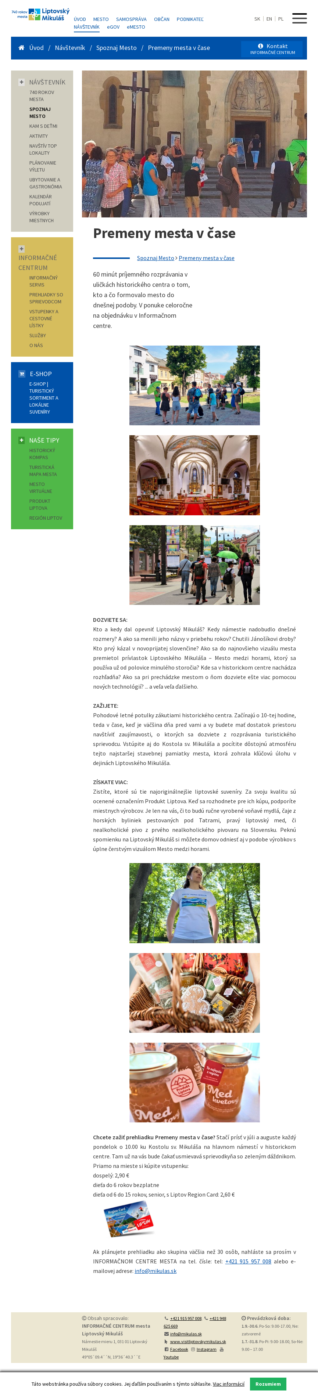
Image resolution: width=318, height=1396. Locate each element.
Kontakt (272, 48)
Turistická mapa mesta (43, 470)
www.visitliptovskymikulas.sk (198, 1341)
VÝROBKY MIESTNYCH (41, 217)
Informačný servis (43, 281)
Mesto (101, 19)
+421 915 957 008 (248, 1261)
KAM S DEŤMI (43, 126)
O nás (36, 345)
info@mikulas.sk (155, 1270)
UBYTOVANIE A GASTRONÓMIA (45, 183)
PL (280, 18)
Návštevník (87, 27)
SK (257, 18)
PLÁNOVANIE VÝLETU (42, 166)
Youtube (171, 1357)
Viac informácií (228, 1384)
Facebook (179, 1349)
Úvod (80, 19)
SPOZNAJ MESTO (40, 112)
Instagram (207, 1349)
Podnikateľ (190, 19)
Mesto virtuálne (40, 487)
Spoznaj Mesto (116, 47)
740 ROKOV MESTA (41, 95)
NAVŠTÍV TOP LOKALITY (43, 149)
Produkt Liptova (39, 504)
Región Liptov (45, 518)
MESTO (136, 27)
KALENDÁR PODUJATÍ (40, 200)
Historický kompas (42, 454)
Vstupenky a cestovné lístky (43, 318)
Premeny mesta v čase (179, 47)
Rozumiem (268, 1384)
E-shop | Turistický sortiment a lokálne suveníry (43, 397)
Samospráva (131, 19)
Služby (37, 335)
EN (269, 18)
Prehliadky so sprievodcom (46, 298)
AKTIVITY (38, 136)
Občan (161, 19)
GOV (113, 27)
